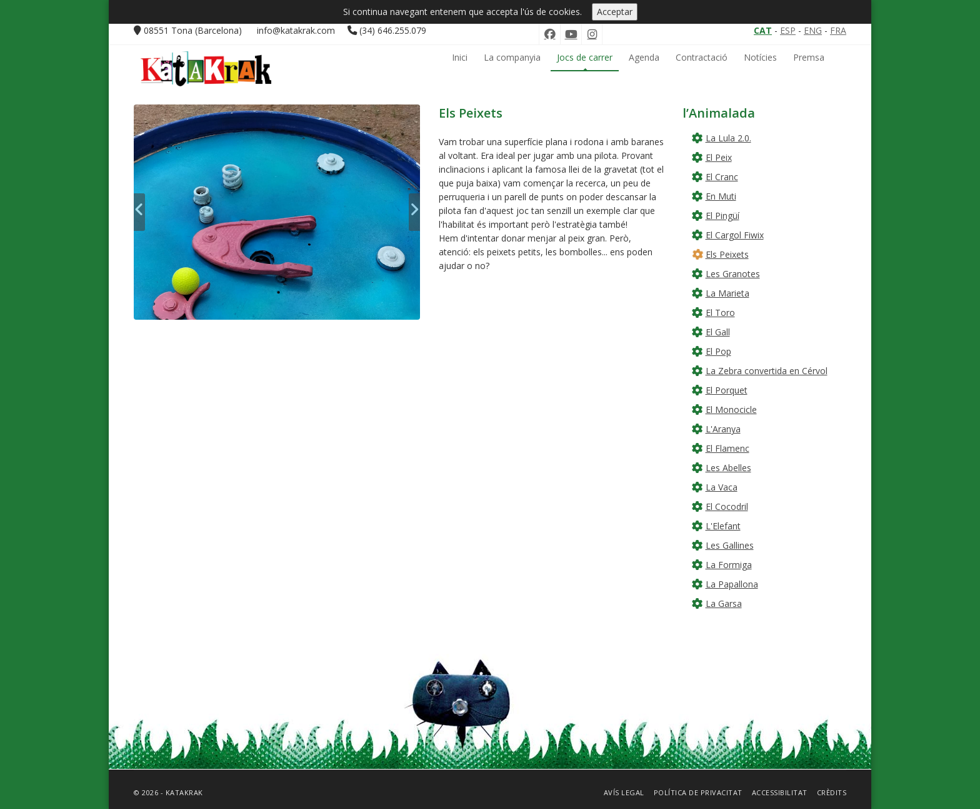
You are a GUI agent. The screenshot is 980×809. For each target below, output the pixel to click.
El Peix (719, 157)
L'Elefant (723, 526)
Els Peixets (727, 254)
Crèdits (832, 792)
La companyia (512, 57)
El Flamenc (727, 448)
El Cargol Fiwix (735, 235)
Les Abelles (728, 468)
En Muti (721, 196)
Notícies (760, 57)
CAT (763, 30)
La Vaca (722, 487)
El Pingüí (722, 215)
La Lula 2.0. (728, 138)
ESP (788, 30)
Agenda (644, 57)
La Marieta (727, 293)
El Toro (720, 312)
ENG (813, 30)
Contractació (702, 57)
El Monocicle (731, 409)
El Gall (718, 332)
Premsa (808, 57)
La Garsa (724, 603)
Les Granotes (733, 274)
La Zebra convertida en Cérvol (767, 371)
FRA (838, 30)
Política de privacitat (698, 792)
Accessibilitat (780, 792)
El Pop (718, 351)
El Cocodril (727, 506)
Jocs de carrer (584, 57)
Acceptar (614, 12)
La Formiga (729, 565)
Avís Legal (624, 792)
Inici (460, 57)
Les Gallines (730, 545)
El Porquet (727, 390)
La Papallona (732, 584)
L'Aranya (723, 429)
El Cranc (722, 177)
